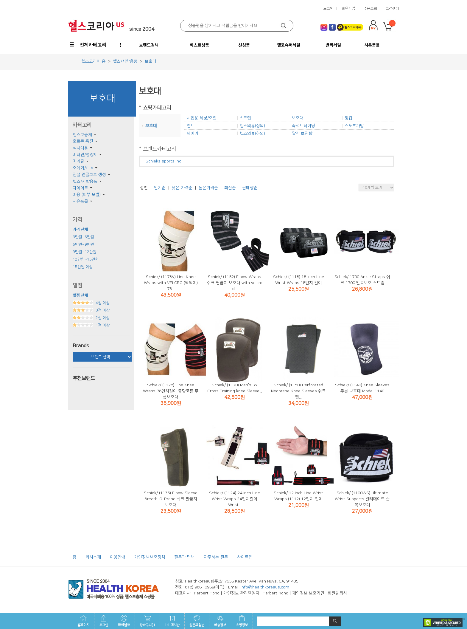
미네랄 (78, 161)
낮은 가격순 (182, 187)
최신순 (230, 187)
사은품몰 (80, 201)
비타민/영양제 (85, 154)
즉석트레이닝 (303, 125)
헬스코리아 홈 (93, 61)
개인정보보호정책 (149, 557)
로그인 (103, 621)
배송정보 (220, 621)
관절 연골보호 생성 (89, 174)
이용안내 (117, 557)
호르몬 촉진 (83, 141)
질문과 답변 (184, 557)
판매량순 (250, 187)
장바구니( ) (147, 621)
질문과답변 (196, 621)
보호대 (151, 125)
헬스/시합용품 (85, 181)
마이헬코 (124, 621)
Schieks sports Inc (163, 161)
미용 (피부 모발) (87, 194)
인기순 (160, 187)
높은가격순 (208, 187)
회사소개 (93, 557)
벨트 (190, 125)
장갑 (348, 118)
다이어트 (80, 188)
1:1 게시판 (172, 621)
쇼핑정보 (242, 621)
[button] (88, 45)
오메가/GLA (83, 168)
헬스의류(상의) (252, 125)
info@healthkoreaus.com (265, 587)
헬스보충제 (82, 134)
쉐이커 (192, 133)
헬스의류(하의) (252, 133)
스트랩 (245, 118)
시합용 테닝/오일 (202, 118)
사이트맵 (245, 557)
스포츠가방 (354, 125)
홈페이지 (83, 621)
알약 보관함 (302, 133)
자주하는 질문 (216, 557)
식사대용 (80, 148)
